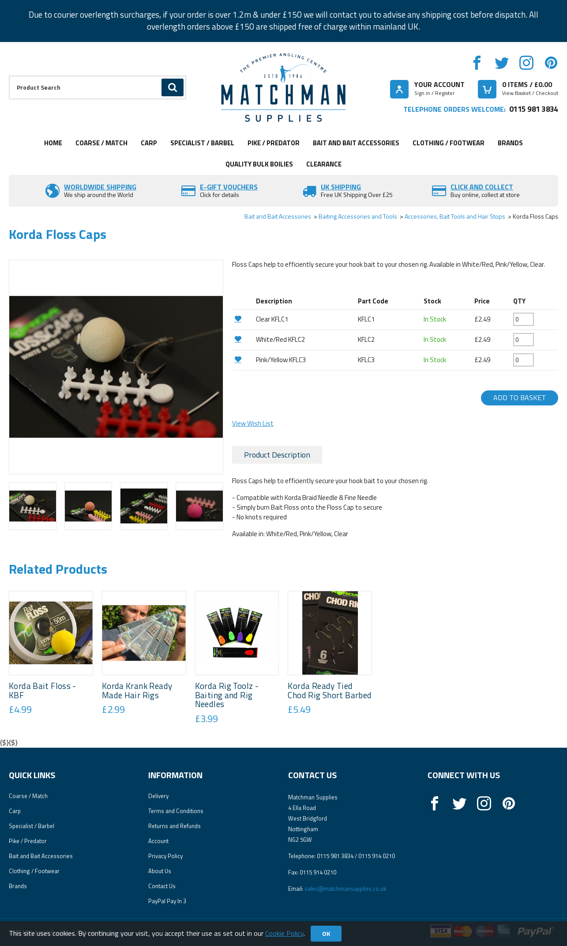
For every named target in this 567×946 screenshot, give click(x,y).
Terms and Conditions (175, 810)
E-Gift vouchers (229, 187)
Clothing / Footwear (448, 143)
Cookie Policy (284, 933)
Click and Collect (482, 187)
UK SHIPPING (341, 187)
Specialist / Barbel (202, 143)
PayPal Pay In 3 (167, 901)
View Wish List (253, 423)
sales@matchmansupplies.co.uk (345, 888)
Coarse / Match (101, 143)
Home (53, 143)
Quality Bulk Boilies (259, 164)
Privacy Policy (165, 855)
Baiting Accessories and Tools (358, 216)
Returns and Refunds (174, 825)
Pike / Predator (274, 143)
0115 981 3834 (533, 109)
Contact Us (162, 886)
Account (158, 840)
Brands (510, 143)
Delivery (158, 795)
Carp (149, 143)
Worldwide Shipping (100, 187)
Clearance (324, 164)
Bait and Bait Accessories (356, 143)
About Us (159, 871)
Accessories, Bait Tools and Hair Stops (455, 216)
